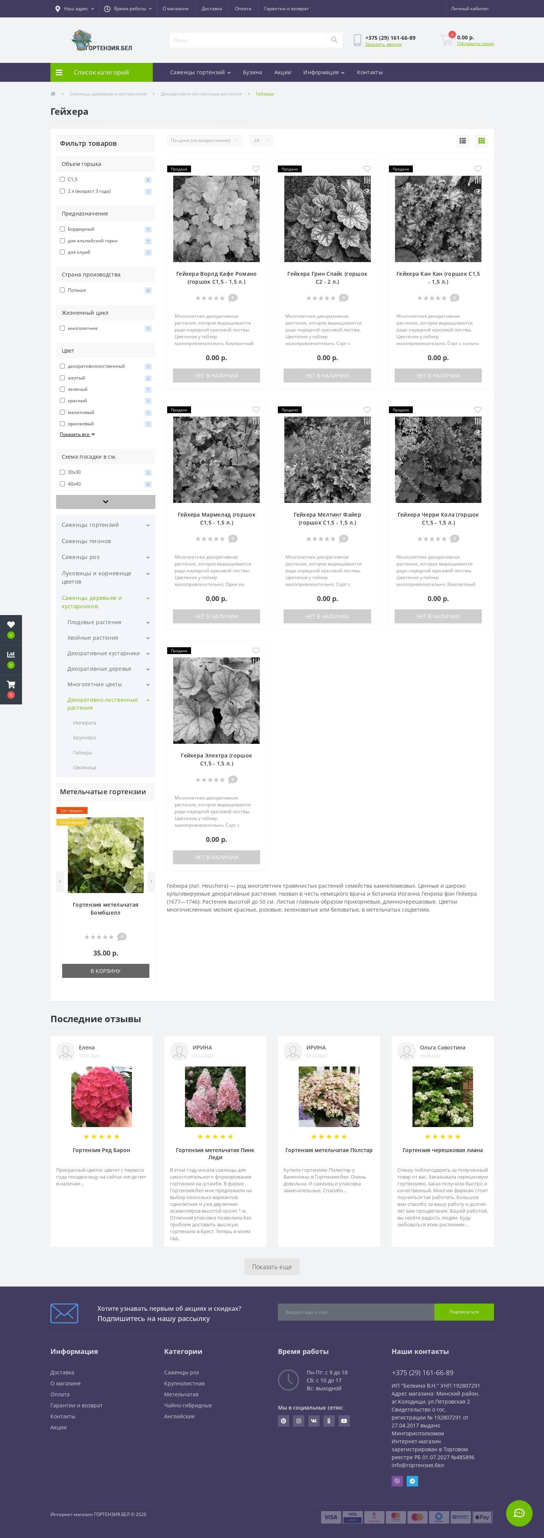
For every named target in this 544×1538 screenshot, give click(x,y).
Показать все (78, 434)
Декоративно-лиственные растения (201, 94)
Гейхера (82, 752)
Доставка (212, 8)
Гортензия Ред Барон (101, 1150)
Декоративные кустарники (103, 653)
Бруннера (84, 737)
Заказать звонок (383, 44)
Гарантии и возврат (286, 8)
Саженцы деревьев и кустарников (108, 94)
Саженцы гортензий (200, 72)
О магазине (176, 8)
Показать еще (272, 1267)
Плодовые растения (94, 622)
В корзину (106, 970)
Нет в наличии (216, 375)
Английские (179, 1416)
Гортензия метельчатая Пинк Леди (215, 1153)
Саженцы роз (80, 557)
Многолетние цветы (94, 684)
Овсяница (84, 767)
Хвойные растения (93, 637)
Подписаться (464, 1311)
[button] (74, 8)
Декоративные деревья (99, 668)
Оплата (243, 8)
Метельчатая (181, 1394)
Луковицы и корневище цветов (97, 577)
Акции (283, 72)
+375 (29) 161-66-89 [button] (422, 1372)
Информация (324, 72)
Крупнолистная (184, 1383)
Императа (84, 722)
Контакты (370, 72)
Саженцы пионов (86, 541)
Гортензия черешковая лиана (443, 1150)
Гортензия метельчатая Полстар (329, 1150)
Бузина (252, 72)
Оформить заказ (475, 43)
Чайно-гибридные (188, 1405)
